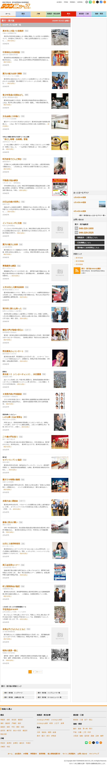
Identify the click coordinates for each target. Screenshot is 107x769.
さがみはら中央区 (43, 720)
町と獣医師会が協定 (11, 586)
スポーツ (27, 330)
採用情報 (79, 2)
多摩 (62, 723)
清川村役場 (79, 264)
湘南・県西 (99, 14)
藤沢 (74, 728)
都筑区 (20, 720)
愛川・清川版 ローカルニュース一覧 (49, 697)
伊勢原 (53, 736)
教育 (26, 95)
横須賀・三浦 (84, 14)
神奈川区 (3, 734)
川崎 (38, 14)
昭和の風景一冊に (10, 650)
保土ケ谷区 (17, 730)
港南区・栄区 (5, 727)
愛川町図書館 (80, 261)
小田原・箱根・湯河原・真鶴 (83, 736)
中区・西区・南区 (18, 727)
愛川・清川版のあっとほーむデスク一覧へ (93, 215)
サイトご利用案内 (69, 754)
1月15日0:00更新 (80, 202)
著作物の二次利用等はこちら (88, 248)
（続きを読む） (11, 40)
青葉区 (2, 720)
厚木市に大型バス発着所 (13, 31)
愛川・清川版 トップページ (13, 693)
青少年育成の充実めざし (13, 95)
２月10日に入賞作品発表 (13, 287)
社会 (26, 31)
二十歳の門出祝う (10, 437)
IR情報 (66, 2)
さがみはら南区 (56, 720)
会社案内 (59, 2)
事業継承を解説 (9, 266)
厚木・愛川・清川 (43, 736)
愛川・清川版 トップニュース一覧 (49, 693)
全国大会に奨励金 (10, 501)
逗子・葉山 (88, 720)
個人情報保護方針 (54, 754)
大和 (38, 732)
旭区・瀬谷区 (5, 723)
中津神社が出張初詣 (11, 52)
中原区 (28, 743)
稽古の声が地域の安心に (13, 330)
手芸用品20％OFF (10, 609)
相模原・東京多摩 (53, 14)
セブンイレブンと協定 (12, 460)
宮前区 (2, 743)
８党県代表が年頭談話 (12, 394)
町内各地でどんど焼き (12, 159)
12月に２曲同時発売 (11, 544)
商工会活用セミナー (11, 565)
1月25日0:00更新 (80, 197)
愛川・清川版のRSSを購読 (91, 268)
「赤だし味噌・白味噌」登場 (15, 139)
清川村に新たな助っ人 (12, 308)
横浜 (23, 14)
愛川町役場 (79, 258)
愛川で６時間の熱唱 (11, 480)
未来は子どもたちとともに (14, 629)
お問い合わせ (82, 754)
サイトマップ (94, 754)
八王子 (56, 723)
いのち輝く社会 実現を (12, 417)
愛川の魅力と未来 (10, 244)
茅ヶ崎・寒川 (87, 728)
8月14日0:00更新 (80, 211)
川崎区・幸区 (5, 747)
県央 (68, 14)
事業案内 (72, 2)
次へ (37, 672)
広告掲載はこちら (84, 243)
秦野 (101, 736)
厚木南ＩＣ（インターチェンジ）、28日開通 (22, 374)
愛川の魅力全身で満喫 (12, 74)
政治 (24, 394)
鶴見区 (25, 730)
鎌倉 (79, 728)
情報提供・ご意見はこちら (87, 237)
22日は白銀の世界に (11, 202)
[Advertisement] (80, 92)
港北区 (14, 720)
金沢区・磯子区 (6, 730)
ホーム (8, 14)
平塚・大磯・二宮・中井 (82, 732)
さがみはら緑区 (42, 723)
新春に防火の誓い (10, 522)
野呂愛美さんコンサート (13, 351)
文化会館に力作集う (11, 116)
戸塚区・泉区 (16, 723)
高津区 (9, 743)
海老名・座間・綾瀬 (49, 732)
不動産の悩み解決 (10, 180)
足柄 (97, 736)
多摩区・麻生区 (18, 743)
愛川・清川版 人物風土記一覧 (14, 697)
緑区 (8, 720)
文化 (22, 52)
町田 (51, 723)
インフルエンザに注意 (12, 223)
